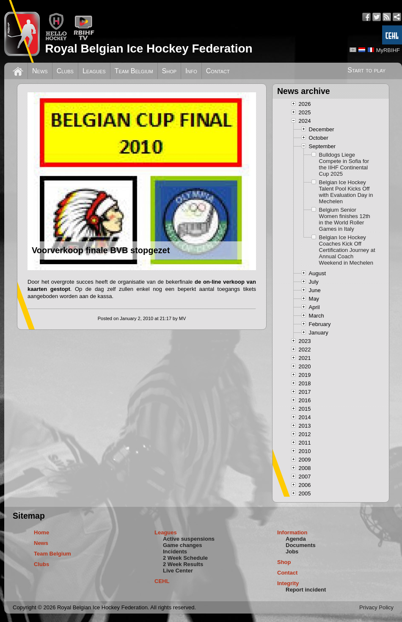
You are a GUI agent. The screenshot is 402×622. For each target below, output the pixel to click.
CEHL (161, 581)
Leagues (94, 71)
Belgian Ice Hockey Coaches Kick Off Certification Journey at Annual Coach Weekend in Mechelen (347, 250)
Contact (218, 71)
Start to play (366, 70)
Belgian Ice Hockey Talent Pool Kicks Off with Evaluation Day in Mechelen (346, 192)
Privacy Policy (376, 607)
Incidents (175, 551)
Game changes (182, 545)
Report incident (306, 589)
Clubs (65, 71)
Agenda (296, 539)
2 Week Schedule (185, 558)
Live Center (178, 570)
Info (191, 71)
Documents (301, 545)
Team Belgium (134, 71)
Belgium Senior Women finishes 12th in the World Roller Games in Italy (344, 219)
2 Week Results (183, 564)
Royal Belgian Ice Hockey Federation (148, 48)
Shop (169, 71)
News (40, 71)
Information (292, 532)
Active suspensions (189, 539)
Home (41, 532)
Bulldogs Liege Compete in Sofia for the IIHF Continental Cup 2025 (344, 164)
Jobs (292, 551)
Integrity (288, 583)
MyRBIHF (388, 50)
